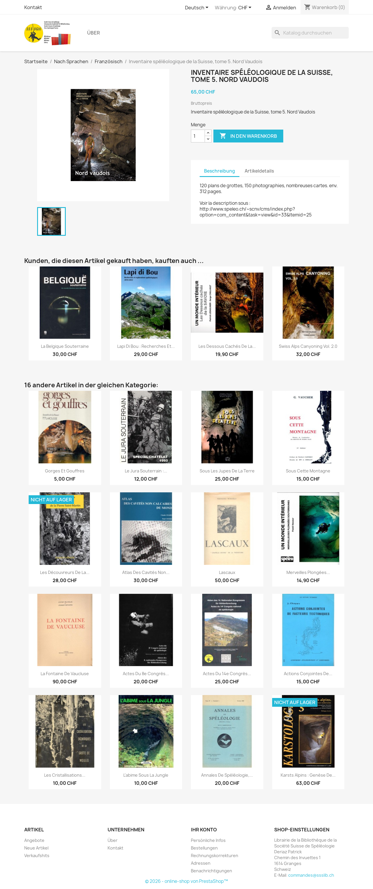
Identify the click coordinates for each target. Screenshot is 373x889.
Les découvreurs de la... (64, 572)
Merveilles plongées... (308, 572)
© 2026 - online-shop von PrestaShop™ (186, 881)
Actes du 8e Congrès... (146, 673)
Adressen (200, 863)
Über (93, 33)
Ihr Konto (204, 829)
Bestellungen (204, 848)
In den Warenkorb (248, 136)
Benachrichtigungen (211, 870)
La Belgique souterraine (65, 346)
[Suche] (310, 33)
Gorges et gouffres (64, 471)
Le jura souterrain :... (146, 471)
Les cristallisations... (64, 775)
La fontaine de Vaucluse (65, 673)
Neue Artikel (36, 848)
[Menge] (198, 136)
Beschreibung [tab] (219, 171)
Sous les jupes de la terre (227, 471)
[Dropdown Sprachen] (197, 7)
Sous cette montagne (308, 471)
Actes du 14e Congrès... (227, 673)
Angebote (34, 840)
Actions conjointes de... (308, 673)
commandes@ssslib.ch (311, 875)
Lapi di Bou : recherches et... (146, 346)
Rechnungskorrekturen (214, 855)
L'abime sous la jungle (145, 775)
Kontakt (33, 7)
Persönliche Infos (208, 840)
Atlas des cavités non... (146, 572)
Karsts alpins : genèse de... (308, 775)
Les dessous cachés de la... (227, 346)
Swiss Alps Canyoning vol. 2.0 (308, 346)
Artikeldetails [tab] (259, 171)
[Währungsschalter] (245, 7)
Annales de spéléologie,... (227, 775)
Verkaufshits (36, 855)
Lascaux (227, 572)
